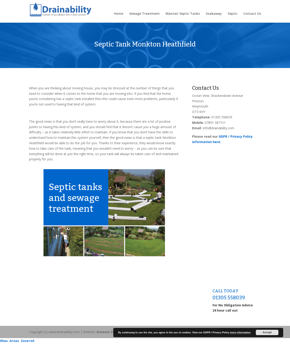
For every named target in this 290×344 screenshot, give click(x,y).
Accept (267, 332)
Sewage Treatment (144, 14)
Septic (232, 14)
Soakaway (214, 14)
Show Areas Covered (17, 341)
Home (118, 14)
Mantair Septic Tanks (183, 14)
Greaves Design (109, 332)
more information (240, 332)
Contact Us (252, 14)
